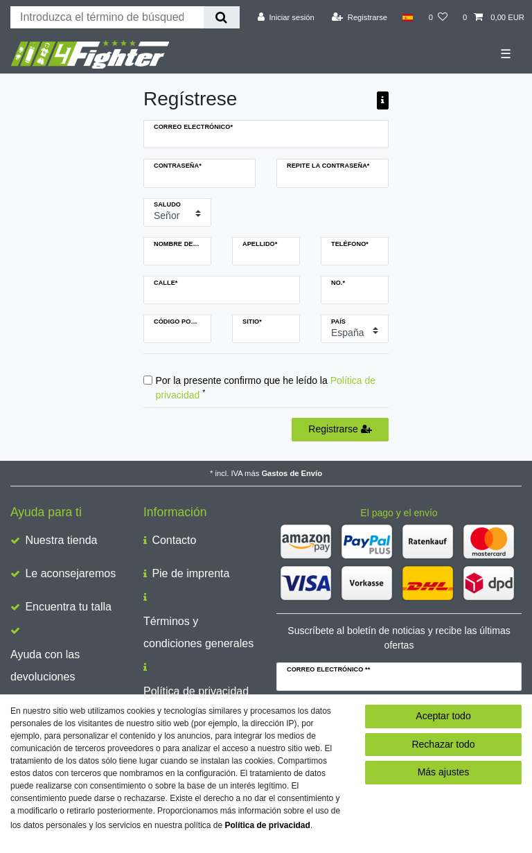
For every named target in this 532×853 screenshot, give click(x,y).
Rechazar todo (443, 744)
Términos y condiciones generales (198, 632)
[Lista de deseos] (438, 17)
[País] (407, 17)
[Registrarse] (359, 17)
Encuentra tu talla (68, 607)
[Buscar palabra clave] (107, 17)
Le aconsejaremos (70, 573)
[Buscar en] (221, 17)
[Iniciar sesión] (286, 17)
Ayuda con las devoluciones (45, 666)
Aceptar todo (443, 715)
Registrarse (339, 428)
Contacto (174, 540)
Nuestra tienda (61, 540)
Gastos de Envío (291, 473)
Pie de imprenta (190, 573)
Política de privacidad (196, 691)
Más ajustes (444, 771)
